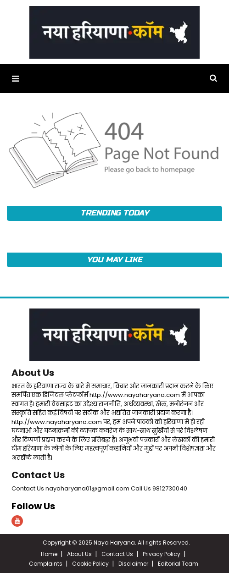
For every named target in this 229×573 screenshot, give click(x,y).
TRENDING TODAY (114, 213)
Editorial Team (178, 563)
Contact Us (38, 474)
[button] (15, 78)
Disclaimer (133, 563)
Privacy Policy (161, 554)
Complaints (45, 563)
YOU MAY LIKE (114, 259)
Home (49, 554)
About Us (32, 372)
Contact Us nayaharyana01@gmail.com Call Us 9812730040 (99, 488)
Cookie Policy (90, 563)
